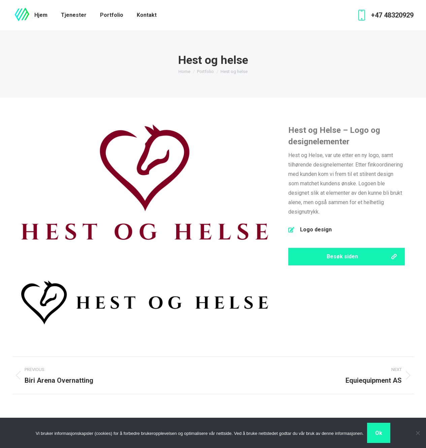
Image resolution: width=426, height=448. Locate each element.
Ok (378, 433)
